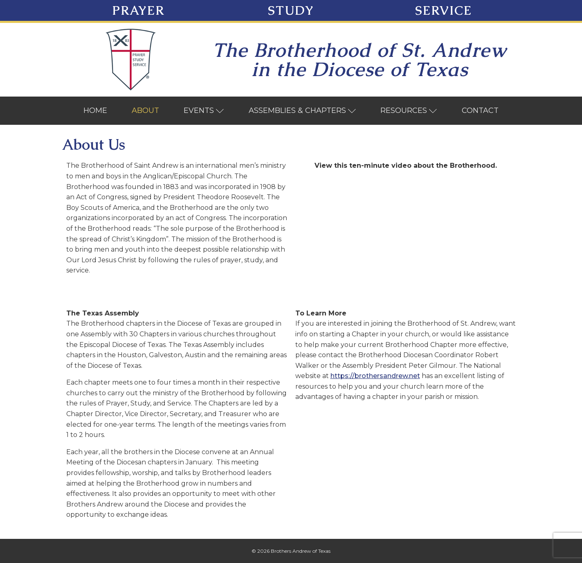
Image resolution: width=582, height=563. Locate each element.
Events (204, 110)
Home (95, 110)
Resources (408, 110)
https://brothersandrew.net (375, 376)
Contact (480, 110)
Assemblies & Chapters (302, 110)
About (145, 110)
